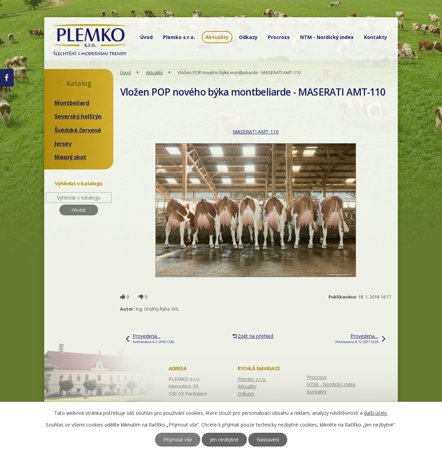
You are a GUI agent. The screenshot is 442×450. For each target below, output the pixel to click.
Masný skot (70, 157)
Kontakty (375, 37)
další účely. (376, 413)
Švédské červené (78, 130)
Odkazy (248, 37)
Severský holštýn (78, 116)
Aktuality (217, 37)
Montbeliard (72, 103)
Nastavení (268, 439)
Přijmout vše (177, 439)
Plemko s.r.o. (179, 37)
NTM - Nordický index (327, 37)
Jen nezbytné (224, 439)
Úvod (146, 37)
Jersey (63, 143)
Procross (279, 37)
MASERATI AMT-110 (256, 131)
